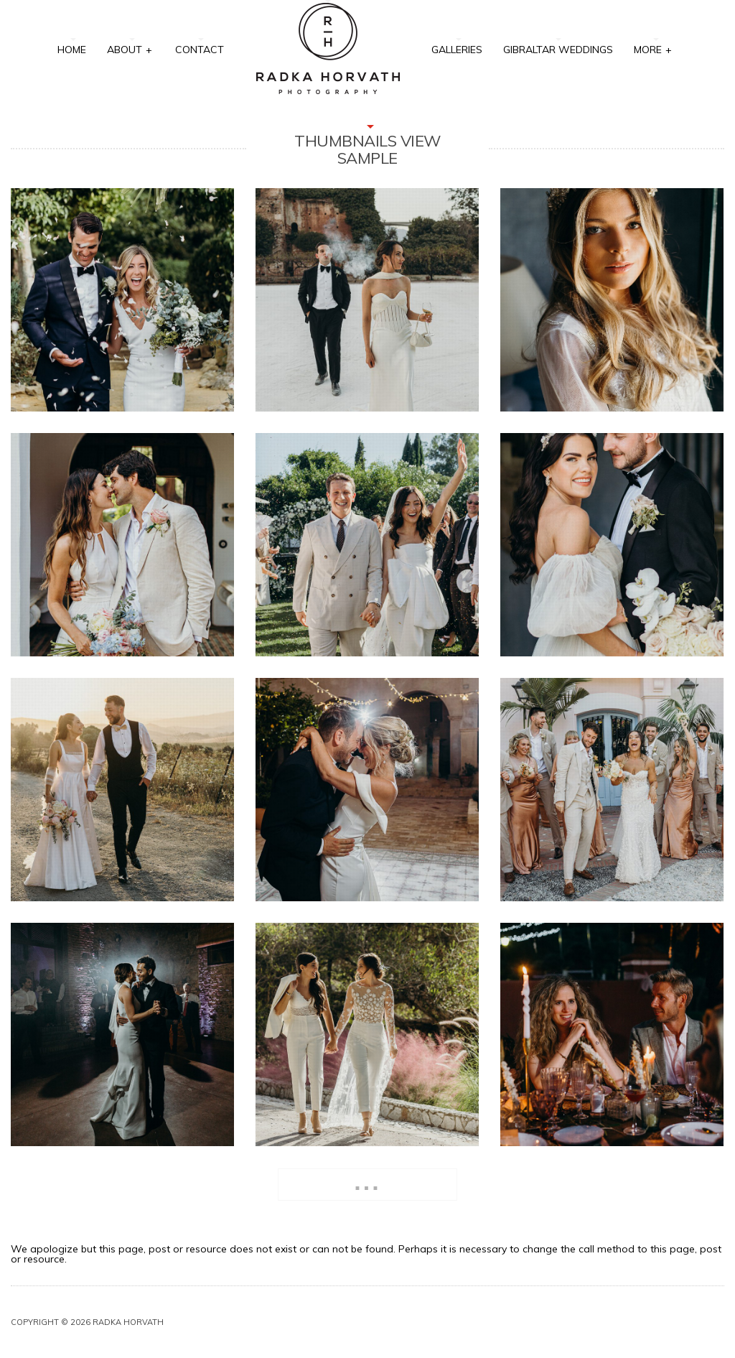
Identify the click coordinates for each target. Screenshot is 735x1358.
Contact (199, 49)
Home (71, 49)
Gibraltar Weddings (558, 49)
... (367, 1181)
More (653, 48)
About (130, 48)
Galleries (456, 49)
